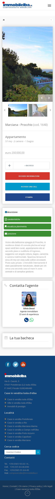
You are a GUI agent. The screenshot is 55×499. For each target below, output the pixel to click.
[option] (27, 64)
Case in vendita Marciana (19, 440)
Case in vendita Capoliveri (19, 437)
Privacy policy (35, 486)
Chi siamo (23, 486)
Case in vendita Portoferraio (20, 419)
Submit (36, 452)
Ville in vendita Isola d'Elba (19, 403)
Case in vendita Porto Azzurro (20, 433)
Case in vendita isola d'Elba (20, 399)
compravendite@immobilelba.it (23, 473)
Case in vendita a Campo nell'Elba (23, 430)
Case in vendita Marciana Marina (22, 426)
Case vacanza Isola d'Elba (28, 489)
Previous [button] (41, 98)
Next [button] (49, 98)
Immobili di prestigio (16, 406)
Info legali (48, 486)
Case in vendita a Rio (17, 423)
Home (5, 486)
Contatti (13, 486)
